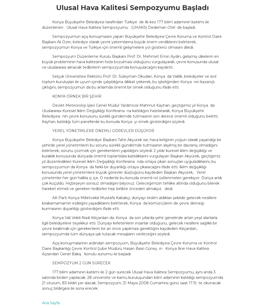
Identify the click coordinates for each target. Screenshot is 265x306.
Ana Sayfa (51, 303)
